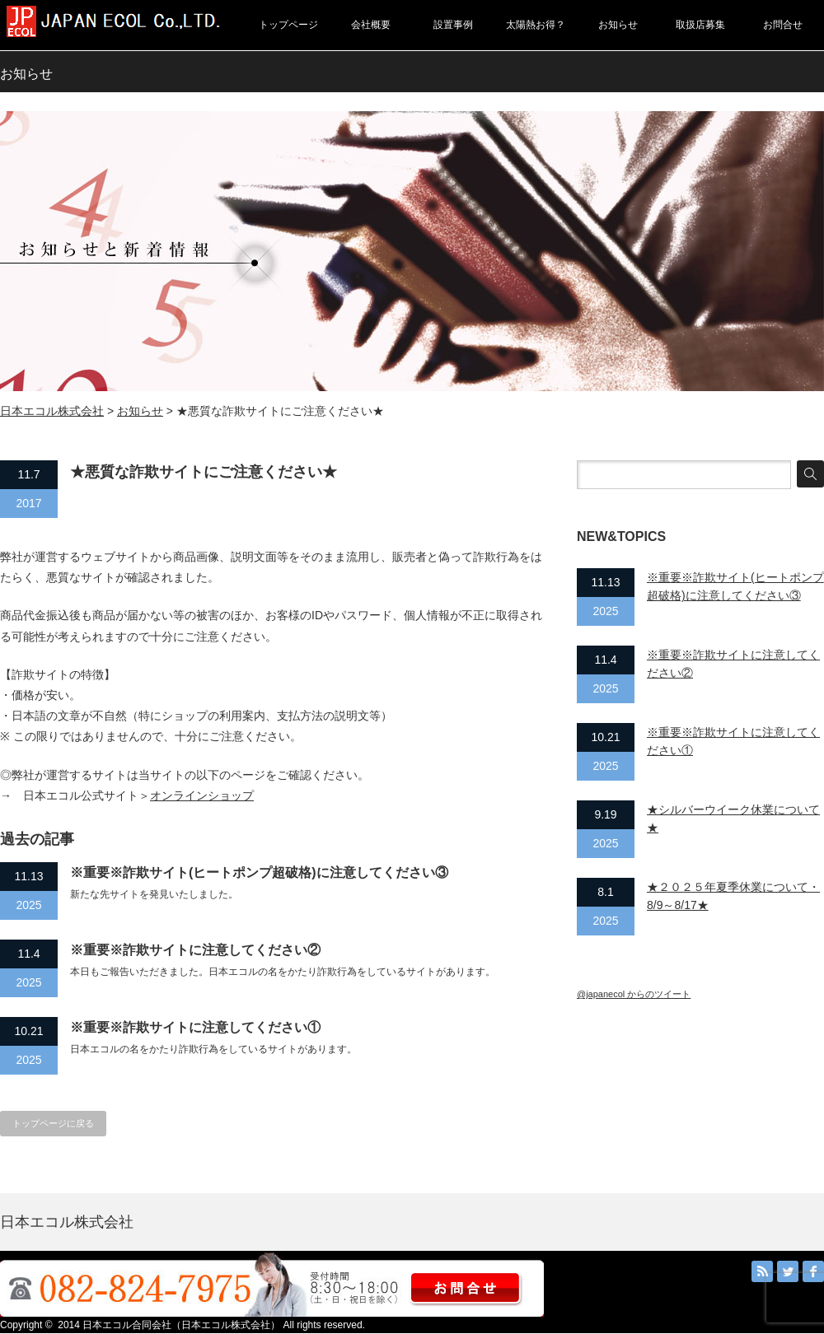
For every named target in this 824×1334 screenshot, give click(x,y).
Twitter (787, 1271)
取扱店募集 (700, 24)
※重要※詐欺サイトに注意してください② (195, 950)
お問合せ (783, 24)
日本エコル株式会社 (52, 410)
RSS (762, 1271)
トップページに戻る (53, 1123)
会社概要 (371, 24)
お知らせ (618, 24)
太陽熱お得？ (535, 24)
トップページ (288, 24)
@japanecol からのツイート (634, 994)
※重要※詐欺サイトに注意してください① (195, 1027)
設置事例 (453, 24)
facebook (813, 1271)
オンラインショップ (202, 795)
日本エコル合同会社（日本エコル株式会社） (181, 1325)
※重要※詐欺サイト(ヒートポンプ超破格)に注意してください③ (259, 872)
